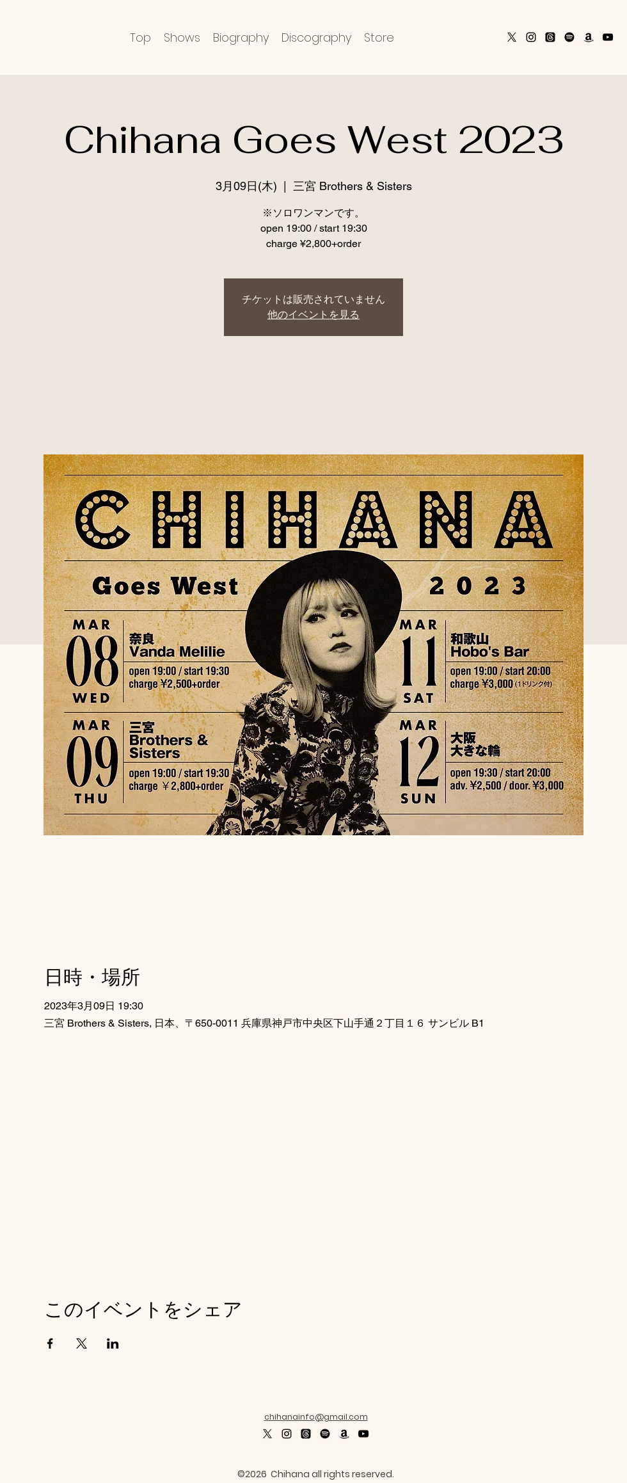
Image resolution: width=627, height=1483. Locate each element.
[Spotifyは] (325, 1433)
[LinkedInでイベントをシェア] (113, 1343)
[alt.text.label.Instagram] (531, 37)
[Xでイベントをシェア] (81, 1343)
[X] (511, 37)
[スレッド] (550, 37)
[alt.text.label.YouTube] (607, 37)
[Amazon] (588, 37)
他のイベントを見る (313, 315)
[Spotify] (569, 37)
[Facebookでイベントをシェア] (50, 1343)
